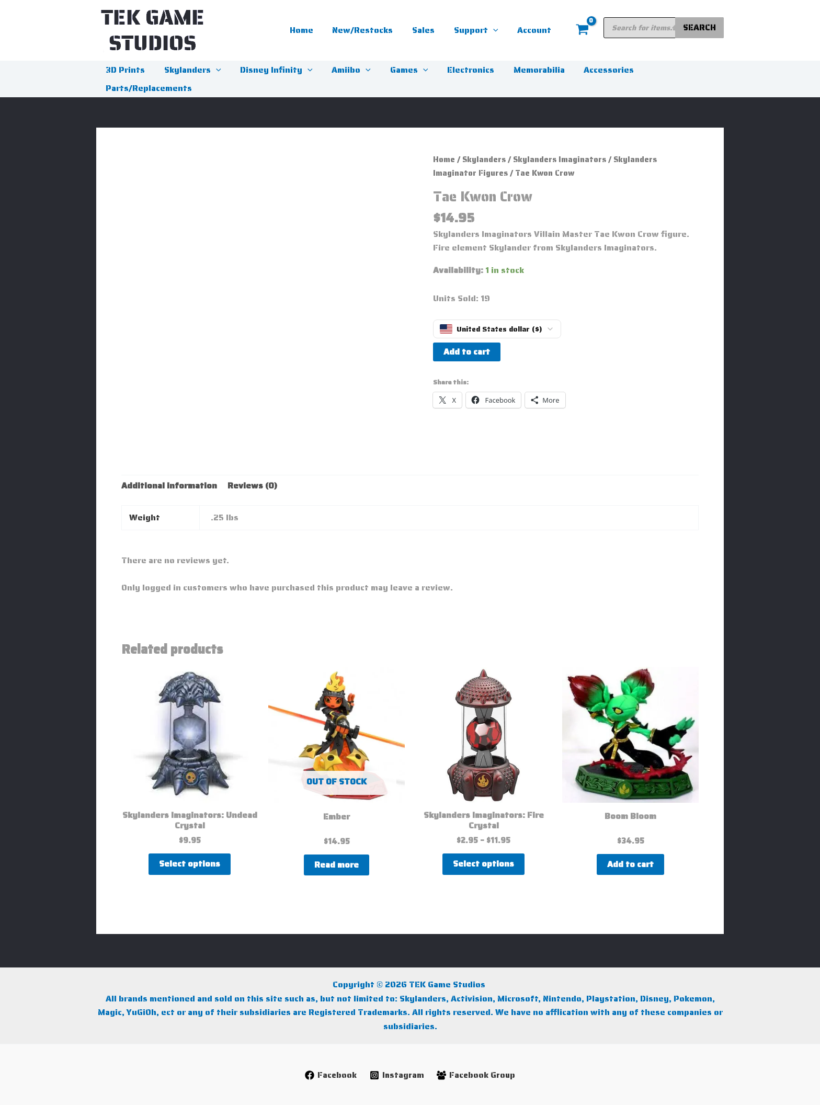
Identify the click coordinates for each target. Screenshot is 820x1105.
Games (398, 70)
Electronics (457, 69)
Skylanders (189, 70)
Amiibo (342, 70)
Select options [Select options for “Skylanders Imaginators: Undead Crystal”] (189, 863)
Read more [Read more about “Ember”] (336, 864)
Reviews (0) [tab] (252, 485)
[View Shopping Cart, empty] (582, 30)
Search (699, 27)
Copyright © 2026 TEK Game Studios (410, 984)
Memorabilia (523, 69)
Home (312, 30)
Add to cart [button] (630, 864)
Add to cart (466, 351)
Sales (429, 30)
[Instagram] (396, 1075)
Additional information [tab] (169, 485)
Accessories (590, 69)
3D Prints (124, 69)
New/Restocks (371, 30)
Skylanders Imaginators (559, 159)
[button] (497, 30)
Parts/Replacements (148, 88)
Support (480, 30)
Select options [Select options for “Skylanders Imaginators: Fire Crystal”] (483, 863)
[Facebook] (329, 1075)
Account (535, 30)
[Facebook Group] (477, 1075)
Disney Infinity (270, 70)
